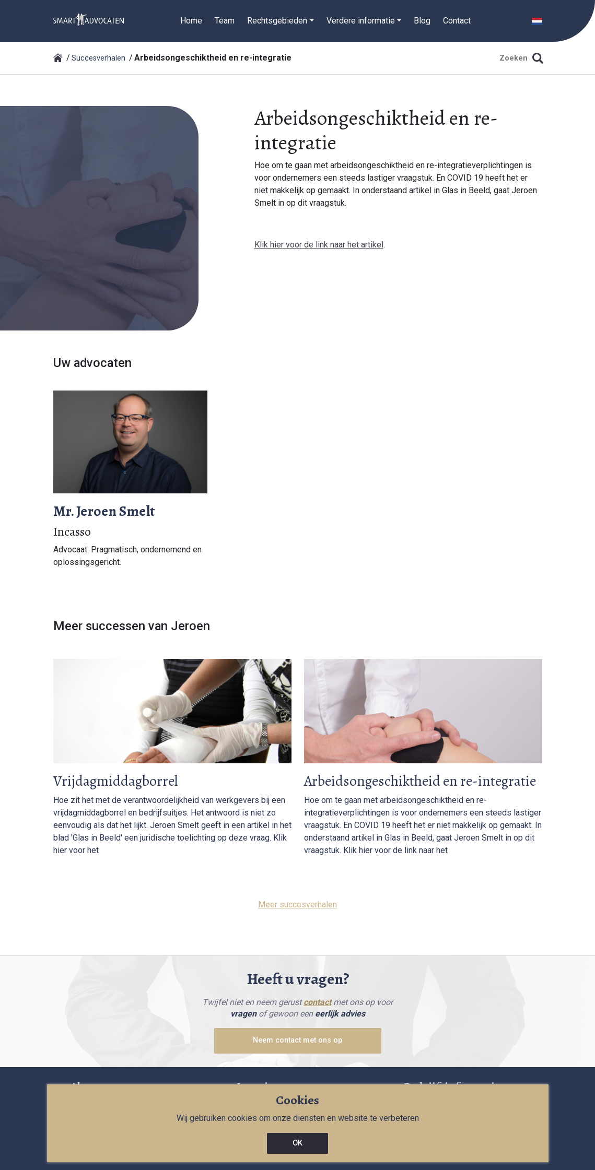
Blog (422, 21)
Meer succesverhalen (297, 904)
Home (191, 21)
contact (317, 1002)
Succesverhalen (98, 58)
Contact (457, 21)
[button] (537, 21)
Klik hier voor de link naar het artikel (318, 245)
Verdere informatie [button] (360, 21)
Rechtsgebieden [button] (277, 21)
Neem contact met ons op (297, 1040)
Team (225, 21)
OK (297, 1143)
